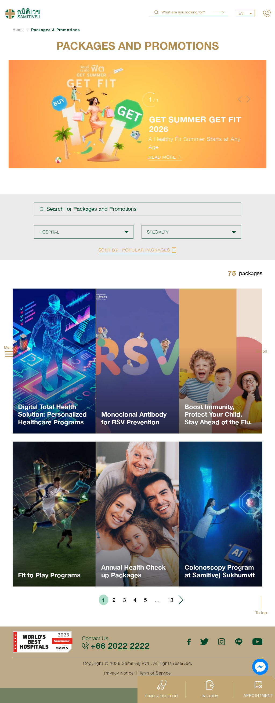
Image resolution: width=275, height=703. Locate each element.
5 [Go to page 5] (145, 600)
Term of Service (155, 673)
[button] (239, 99)
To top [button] (261, 612)
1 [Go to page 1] (103, 600)
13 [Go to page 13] (170, 600)
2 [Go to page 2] (114, 600)
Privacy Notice (119, 673)
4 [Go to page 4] (134, 600)
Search (219, 12)
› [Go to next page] (181, 600)
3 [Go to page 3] (124, 600)
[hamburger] (9, 355)
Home (18, 29)
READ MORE (165, 157)
